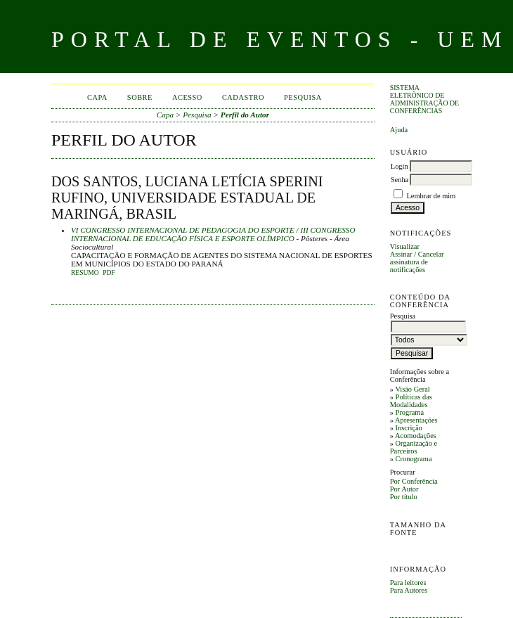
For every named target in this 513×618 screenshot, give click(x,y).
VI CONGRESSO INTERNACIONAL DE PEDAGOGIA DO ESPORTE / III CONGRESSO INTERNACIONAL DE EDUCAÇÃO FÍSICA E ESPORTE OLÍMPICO (213, 234)
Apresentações (416, 420)
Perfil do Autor (245, 114)
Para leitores (408, 582)
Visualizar (405, 246)
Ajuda (399, 130)
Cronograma (414, 459)
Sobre (139, 97)
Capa (97, 97)
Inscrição (409, 428)
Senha (399, 180)
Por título (403, 497)
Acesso (187, 97)
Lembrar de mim (430, 196)
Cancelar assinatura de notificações (417, 261)
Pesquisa (303, 97)
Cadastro (243, 97)
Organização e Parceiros (413, 447)
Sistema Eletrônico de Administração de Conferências (424, 99)
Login (399, 166)
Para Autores (408, 590)
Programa (410, 412)
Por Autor (404, 489)
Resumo (85, 272)
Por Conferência (414, 481)
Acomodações (415, 435)
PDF (109, 272)
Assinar (401, 254)
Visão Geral (412, 389)
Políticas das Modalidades (411, 400)
